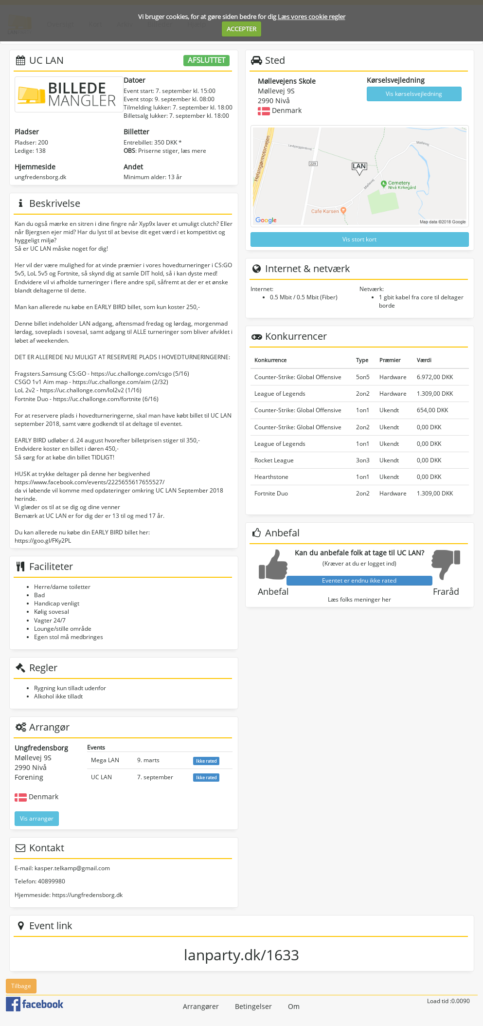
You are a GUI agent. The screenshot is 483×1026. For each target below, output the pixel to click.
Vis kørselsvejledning (414, 94)
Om (294, 1006)
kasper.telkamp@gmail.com (72, 868)
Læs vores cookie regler (311, 16)
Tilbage (21, 986)
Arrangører (201, 1006)
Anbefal (273, 591)
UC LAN (101, 777)
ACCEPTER (241, 28)
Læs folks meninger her (359, 599)
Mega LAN (105, 760)
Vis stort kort (359, 239)
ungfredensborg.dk (40, 177)
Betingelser (253, 1006)
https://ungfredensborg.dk (87, 895)
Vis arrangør (37, 818)
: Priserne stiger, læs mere (165, 151)
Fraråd (446, 591)
